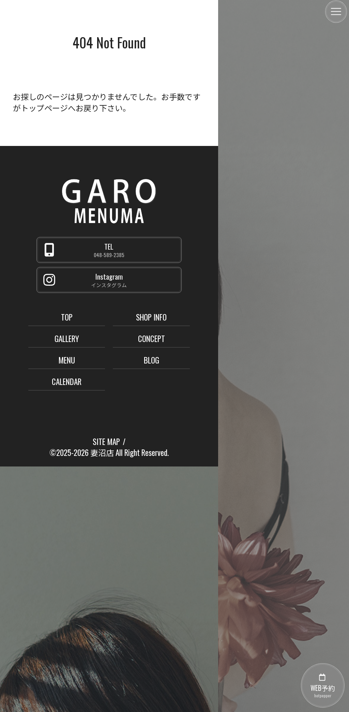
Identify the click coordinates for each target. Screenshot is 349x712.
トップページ (44, 108)
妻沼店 (102, 452)
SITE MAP (106, 441)
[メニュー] (336, 11)
